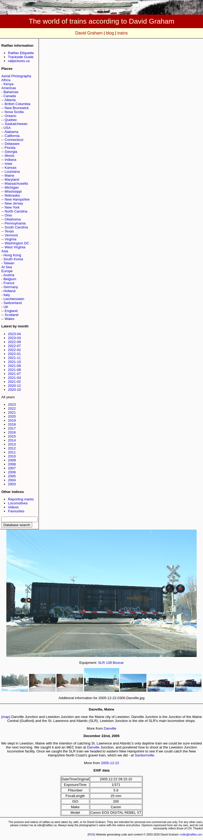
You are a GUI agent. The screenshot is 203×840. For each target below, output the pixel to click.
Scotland (12, 315)
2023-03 (14, 338)
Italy (6, 295)
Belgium (9, 279)
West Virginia (15, 247)
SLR (101, 663)
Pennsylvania (15, 223)
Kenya (8, 84)
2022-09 (14, 342)
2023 (12, 404)
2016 (12, 432)
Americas (8, 88)
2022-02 (14, 350)
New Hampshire (17, 199)
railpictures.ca (19, 61)
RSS (91, 834)
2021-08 (14, 370)
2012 (12, 448)
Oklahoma (13, 219)
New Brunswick (17, 108)
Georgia (11, 152)
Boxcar (118, 663)
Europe (7, 271)
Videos (13, 507)
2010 (12, 456)
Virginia (10, 239)
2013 (12, 444)
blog (110, 33)
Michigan (12, 187)
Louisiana (12, 172)
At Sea (6, 267)
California (12, 136)
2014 (12, 440)
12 (112, 763)
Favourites (16, 511)
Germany (10, 287)
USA (7, 128)
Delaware (12, 144)
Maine (9, 175)
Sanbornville (144, 755)
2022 (12, 408)
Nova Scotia (14, 112)
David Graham (89, 33)
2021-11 (14, 358)
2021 (12, 412)
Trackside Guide (21, 57)
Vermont (11, 235)
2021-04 (14, 378)
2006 (12, 472)
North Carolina (16, 211)
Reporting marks (21, 499)
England (11, 311)
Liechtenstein (13, 299)
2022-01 (14, 354)
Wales (10, 319)
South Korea (13, 259)
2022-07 (14, 346)
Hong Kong (12, 255)
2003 (12, 484)
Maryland (12, 179)
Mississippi (13, 191)
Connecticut (14, 140)
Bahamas (10, 92)
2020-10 (14, 390)
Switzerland (12, 303)
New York (12, 207)
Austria (8, 275)
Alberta (10, 100)
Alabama (11, 132)
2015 (12, 436)
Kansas (10, 168)
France (8, 283)
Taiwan (9, 263)
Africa (5, 80)
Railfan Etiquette (21, 53)
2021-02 (14, 382)
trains (122, 33)
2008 (12, 464)
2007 (12, 468)
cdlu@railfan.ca (191, 834)
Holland (9, 291)
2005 (12, 476)
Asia (4, 251)
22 (117, 763)
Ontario (10, 116)
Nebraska (12, 195)
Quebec (11, 120)
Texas (9, 231)
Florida (10, 148)
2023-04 (14, 334)
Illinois (10, 156)
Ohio (8, 215)
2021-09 (14, 366)
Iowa (8, 164)
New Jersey (14, 203)
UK (5, 307)
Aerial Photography (16, 76)
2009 (12, 460)
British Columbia (17, 104)
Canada (9, 96)
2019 (12, 420)
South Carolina (16, 227)
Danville (110, 728)
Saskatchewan (16, 124)
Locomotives (18, 503)
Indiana (10, 160)
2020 (12, 416)
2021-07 (14, 374)
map (5, 717)
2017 (12, 428)
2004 (12, 480)
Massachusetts (16, 183)
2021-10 (14, 362)
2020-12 (14, 386)
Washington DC (17, 243)
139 (109, 663)
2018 (12, 424)
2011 (12, 452)
